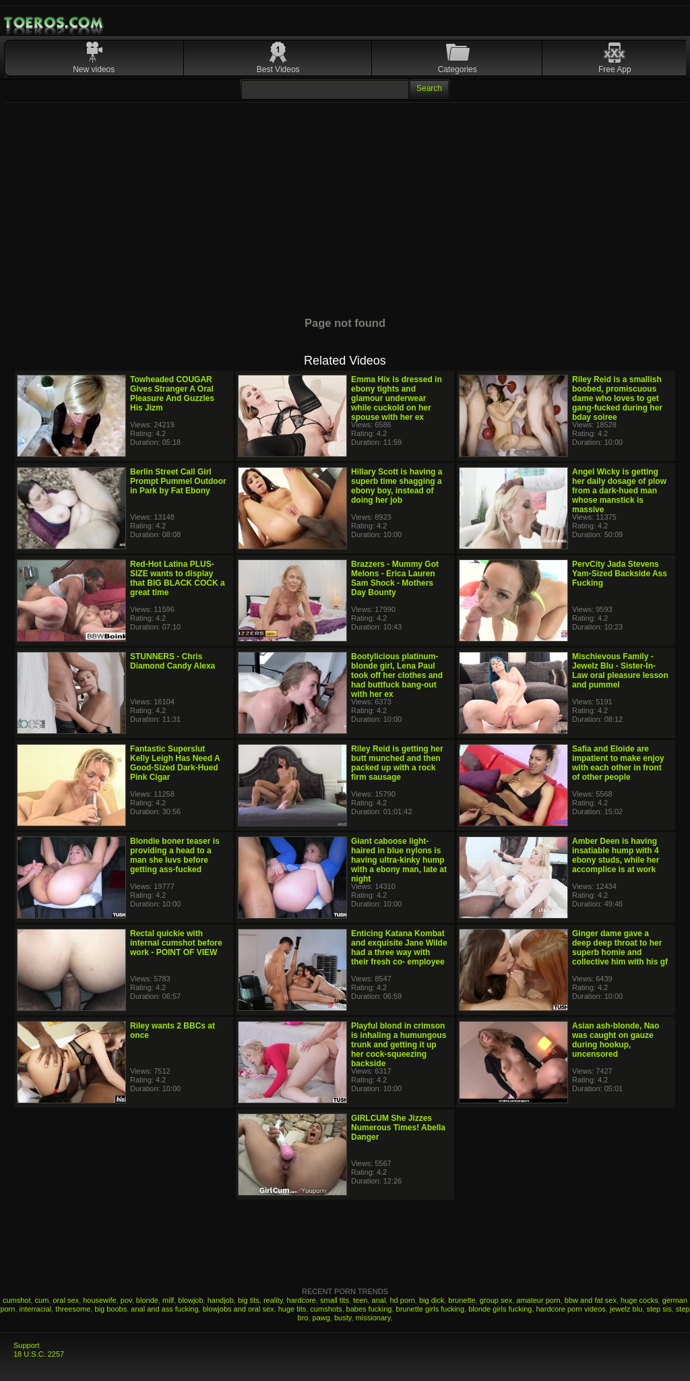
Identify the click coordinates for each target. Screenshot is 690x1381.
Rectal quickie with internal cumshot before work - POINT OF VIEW (176, 943)
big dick (431, 1300)
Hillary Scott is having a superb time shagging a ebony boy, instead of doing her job (396, 486)
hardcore (301, 1300)
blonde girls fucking (500, 1309)
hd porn (401, 1300)
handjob (221, 1300)
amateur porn (538, 1300)
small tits (334, 1300)
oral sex (66, 1300)
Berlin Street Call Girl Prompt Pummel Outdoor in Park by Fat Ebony (178, 481)
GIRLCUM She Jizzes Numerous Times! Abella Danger (398, 1127)
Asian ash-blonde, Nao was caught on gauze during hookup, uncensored (615, 1040)
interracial (36, 1309)
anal (379, 1300)
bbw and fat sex (591, 1300)
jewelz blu (626, 1309)
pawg (321, 1318)
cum (42, 1300)
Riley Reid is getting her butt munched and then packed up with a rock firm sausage (397, 763)
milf (168, 1300)
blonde (147, 1300)
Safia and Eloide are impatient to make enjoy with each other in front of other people (618, 763)
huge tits (292, 1309)
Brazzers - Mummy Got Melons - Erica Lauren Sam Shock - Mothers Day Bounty (395, 578)
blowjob (190, 1300)
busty (342, 1318)
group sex (496, 1300)
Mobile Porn (54, 23)
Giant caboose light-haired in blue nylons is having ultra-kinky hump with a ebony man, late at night (399, 860)
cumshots (326, 1309)
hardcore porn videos (571, 1309)
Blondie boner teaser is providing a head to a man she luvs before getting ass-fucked (175, 855)
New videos (94, 69)
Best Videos (278, 69)
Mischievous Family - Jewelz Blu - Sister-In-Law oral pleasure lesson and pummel (620, 670)
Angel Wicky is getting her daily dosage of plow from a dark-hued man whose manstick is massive (619, 490)
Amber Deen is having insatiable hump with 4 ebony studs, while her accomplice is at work (615, 855)
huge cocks (639, 1300)
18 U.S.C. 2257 (38, 1354)
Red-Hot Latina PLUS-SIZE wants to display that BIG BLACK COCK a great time (177, 578)
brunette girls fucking (430, 1309)
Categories (457, 69)
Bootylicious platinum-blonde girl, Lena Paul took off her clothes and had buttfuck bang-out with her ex (397, 675)
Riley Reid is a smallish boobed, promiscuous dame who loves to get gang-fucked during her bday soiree (617, 398)
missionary (373, 1318)
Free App (614, 69)
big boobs (110, 1309)
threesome (72, 1309)
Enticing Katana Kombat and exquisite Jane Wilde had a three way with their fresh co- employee (399, 947)
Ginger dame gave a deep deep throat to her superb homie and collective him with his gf (620, 947)
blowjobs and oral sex (238, 1309)
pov (126, 1300)
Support (26, 1345)
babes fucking (369, 1309)
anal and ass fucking (164, 1309)
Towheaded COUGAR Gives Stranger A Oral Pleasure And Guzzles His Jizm (172, 393)
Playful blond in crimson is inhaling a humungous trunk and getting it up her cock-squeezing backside (398, 1044)
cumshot (17, 1300)
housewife (100, 1300)
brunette (461, 1300)
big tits (248, 1300)
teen (360, 1300)
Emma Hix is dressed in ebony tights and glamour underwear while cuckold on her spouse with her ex (396, 398)
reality (273, 1300)
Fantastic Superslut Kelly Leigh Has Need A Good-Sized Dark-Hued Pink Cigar (175, 763)
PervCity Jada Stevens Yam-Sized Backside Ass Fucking (619, 573)
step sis (658, 1309)
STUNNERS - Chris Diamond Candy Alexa (172, 661)
